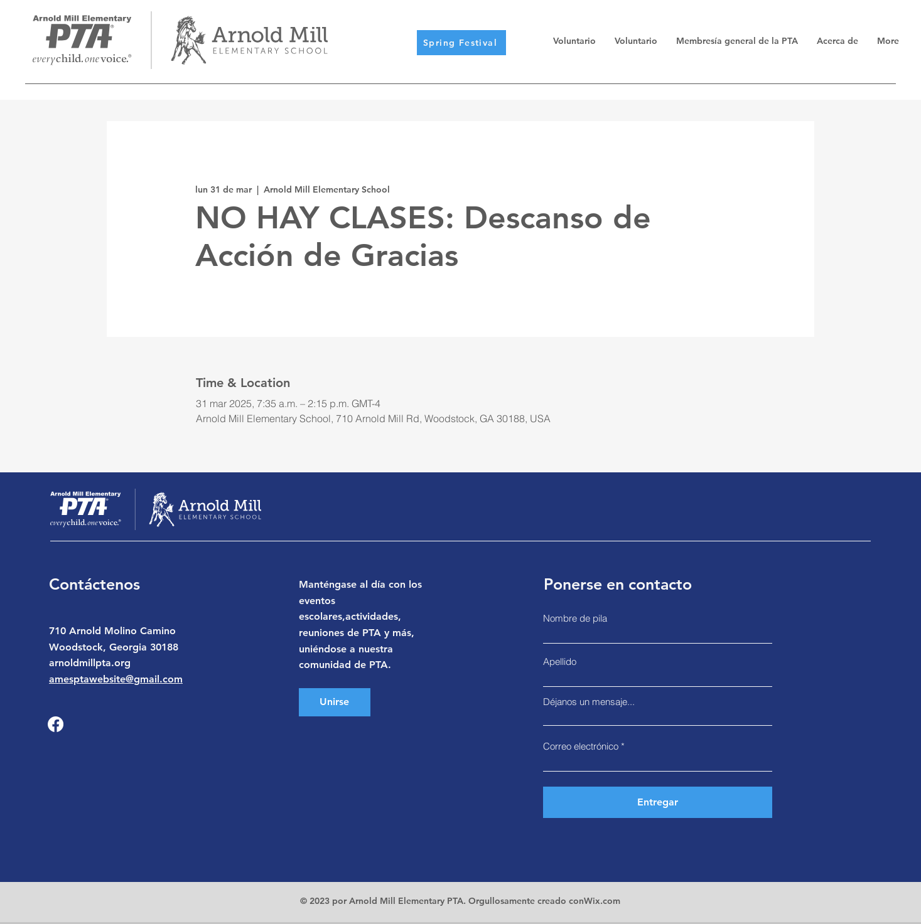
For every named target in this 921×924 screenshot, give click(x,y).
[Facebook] (55, 724)
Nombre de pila (575, 618)
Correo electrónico (580, 746)
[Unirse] (334, 702)
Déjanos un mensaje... (589, 701)
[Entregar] (657, 802)
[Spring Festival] (461, 42)
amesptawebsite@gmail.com (116, 679)
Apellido (559, 661)
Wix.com (602, 900)
